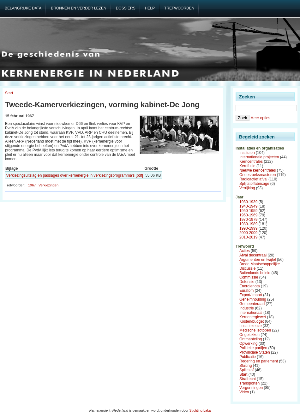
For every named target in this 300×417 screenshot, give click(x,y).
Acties (244, 251)
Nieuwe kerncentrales (257, 170)
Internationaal (250, 312)
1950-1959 (248, 210)
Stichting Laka (200, 410)
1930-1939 (248, 202)
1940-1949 (248, 206)
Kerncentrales (251, 161)
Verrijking (247, 188)
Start (9, 93)
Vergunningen (251, 387)
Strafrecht (247, 379)
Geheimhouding (252, 299)
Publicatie (247, 357)
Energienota (249, 286)
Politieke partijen (253, 348)
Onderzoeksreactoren (257, 175)
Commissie (248, 277)
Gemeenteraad (252, 304)
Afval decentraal (253, 255)
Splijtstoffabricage (254, 183)
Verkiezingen (48, 185)
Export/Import (250, 295)
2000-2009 (248, 233)
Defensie (246, 281)
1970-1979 (248, 219)
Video (244, 392)
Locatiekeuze (250, 326)
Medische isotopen (255, 330)
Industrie (246, 308)
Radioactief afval (253, 179)
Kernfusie (247, 166)
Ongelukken (249, 334)
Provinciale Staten (254, 352)
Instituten (247, 152)
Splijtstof (246, 370)
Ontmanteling (250, 339)
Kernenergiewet (252, 317)
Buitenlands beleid (254, 273)
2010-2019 (248, 237)
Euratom (246, 290)
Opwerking (248, 343)
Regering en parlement (258, 361)
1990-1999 (248, 228)
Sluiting (245, 365)
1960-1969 (248, 215)
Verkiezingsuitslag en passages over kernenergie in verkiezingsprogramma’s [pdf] (74, 175)
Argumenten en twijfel (257, 259)
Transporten (249, 383)
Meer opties (260, 118)
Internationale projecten (259, 157)
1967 (32, 185)
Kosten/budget (251, 321)
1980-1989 (248, 224)
